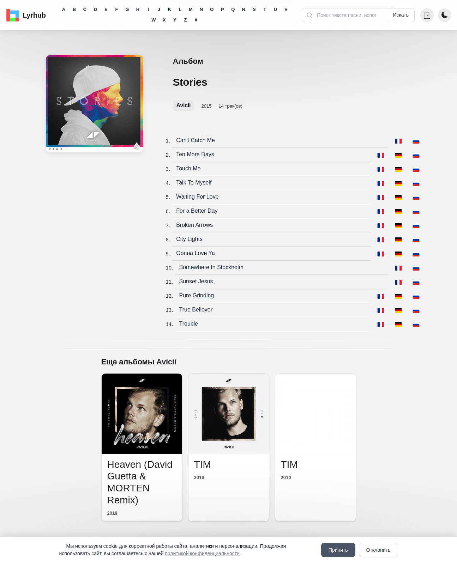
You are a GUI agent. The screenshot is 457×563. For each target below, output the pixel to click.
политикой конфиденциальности (202, 553)
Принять (338, 550)
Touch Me (188, 168)
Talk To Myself (193, 183)
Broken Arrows (194, 225)
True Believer (196, 310)
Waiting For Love (197, 197)
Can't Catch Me (195, 140)
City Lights (189, 239)
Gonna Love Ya (195, 253)
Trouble (188, 324)
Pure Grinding (196, 295)
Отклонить (378, 550)
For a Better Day (196, 211)
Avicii (183, 105)
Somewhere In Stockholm (211, 267)
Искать (401, 15)
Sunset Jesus (196, 281)
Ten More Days (195, 154)
